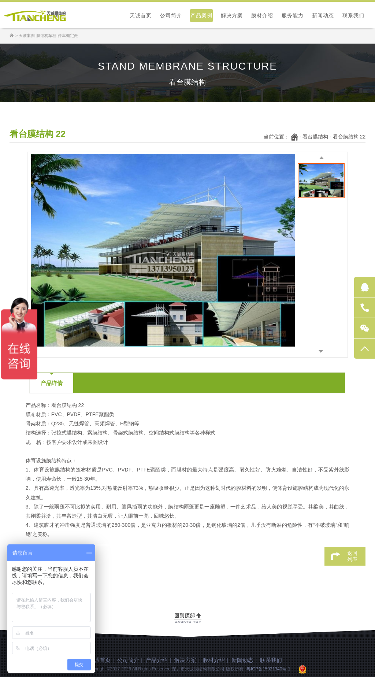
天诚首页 (141, 15)
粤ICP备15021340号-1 (268, 669)
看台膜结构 (315, 137)
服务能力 (293, 15)
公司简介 (171, 15)
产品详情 (52, 383)
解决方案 (232, 15)
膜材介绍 (262, 15)
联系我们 (353, 15)
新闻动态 (323, 15)
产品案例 (201, 15)
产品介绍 (157, 660)
